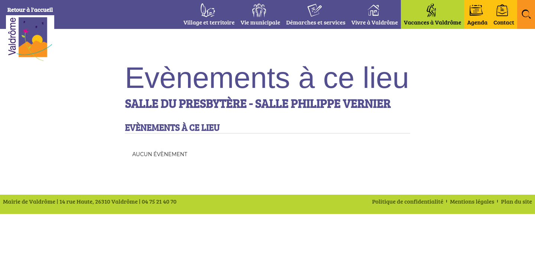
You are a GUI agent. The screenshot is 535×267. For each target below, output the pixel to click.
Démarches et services (316, 22)
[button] (526, 14)
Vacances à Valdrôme (432, 22)
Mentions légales (472, 201)
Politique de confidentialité (408, 201)
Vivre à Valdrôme (374, 22)
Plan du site (516, 201)
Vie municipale (260, 22)
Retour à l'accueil (34, 9)
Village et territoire (209, 22)
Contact (503, 22)
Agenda (477, 22)
